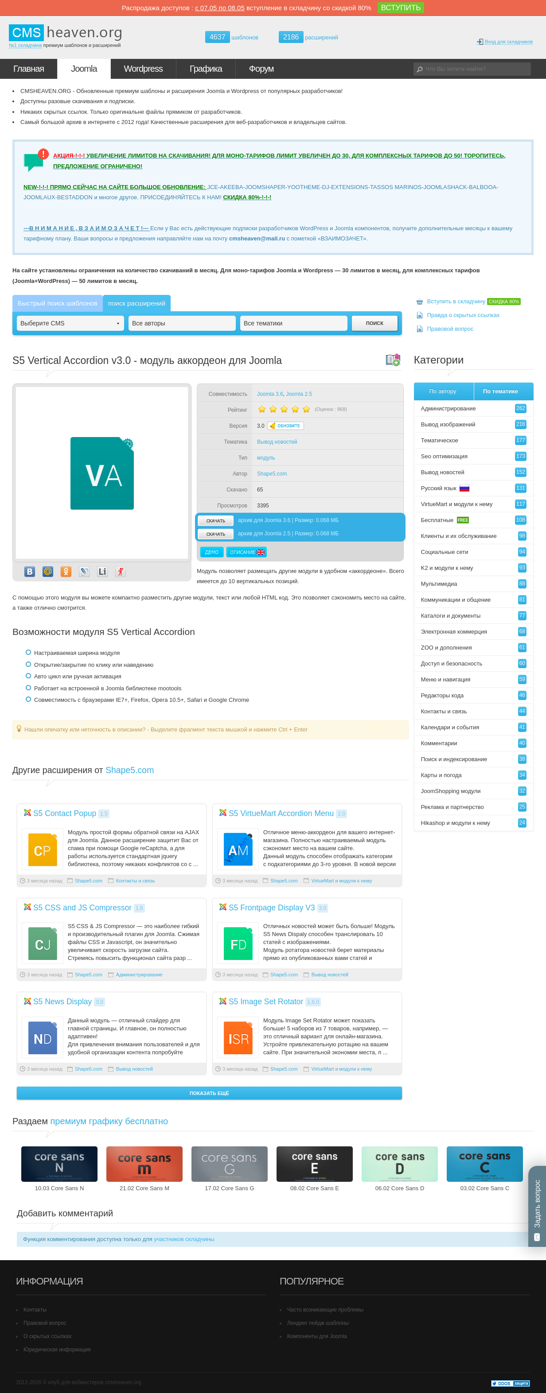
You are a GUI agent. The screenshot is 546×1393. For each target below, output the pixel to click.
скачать (215, 520)
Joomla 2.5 (299, 394)
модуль (266, 458)
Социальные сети (473, 552)
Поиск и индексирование (473, 759)
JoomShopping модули (473, 791)
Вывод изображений (473, 424)
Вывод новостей (277, 442)
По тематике (500, 391)
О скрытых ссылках (47, 1336)
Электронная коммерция (473, 631)
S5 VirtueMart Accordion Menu (281, 813)
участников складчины (184, 1239)
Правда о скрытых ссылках (463, 315)
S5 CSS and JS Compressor (82, 907)
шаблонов (231, 37)
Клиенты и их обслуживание (473, 536)
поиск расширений (136, 303)
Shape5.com (272, 474)
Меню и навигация (473, 679)
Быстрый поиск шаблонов (58, 303)
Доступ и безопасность (473, 663)
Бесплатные (473, 520)
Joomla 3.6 (270, 394)
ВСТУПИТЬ (401, 8)
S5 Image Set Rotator (266, 1001)
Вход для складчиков (504, 42)
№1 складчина (25, 45)
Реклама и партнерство (473, 807)
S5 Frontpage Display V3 (272, 907)
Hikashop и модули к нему (473, 823)
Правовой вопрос (450, 328)
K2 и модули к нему (473, 568)
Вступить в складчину (474, 301)
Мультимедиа (473, 583)
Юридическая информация (57, 1350)
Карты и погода (473, 775)
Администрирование (139, 974)
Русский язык (473, 488)
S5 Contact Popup (64, 813)
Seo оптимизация (473, 456)
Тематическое (473, 440)
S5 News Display (62, 1001)
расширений (308, 37)
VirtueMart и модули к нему (342, 880)
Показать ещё (209, 1093)
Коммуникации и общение (473, 599)
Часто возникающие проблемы (325, 1310)
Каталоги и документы (473, 615)
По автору (442, 391)
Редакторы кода (473, 695)
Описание (246, 552)
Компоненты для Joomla (317, 1336)
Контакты (35, 1310)
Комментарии (473, 743)
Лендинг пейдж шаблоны (318, 1323)
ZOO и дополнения (473, 647)
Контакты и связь (135, 880)
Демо (212, 552)
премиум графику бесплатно (109, 1121)
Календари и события (473, 727)
